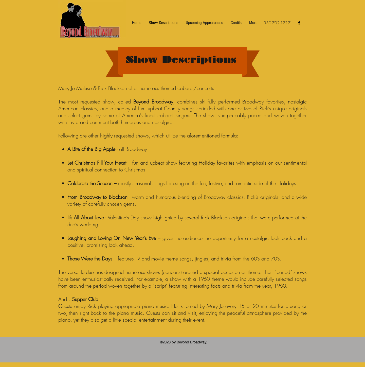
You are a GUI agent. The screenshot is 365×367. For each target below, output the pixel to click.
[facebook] (299, 22)
